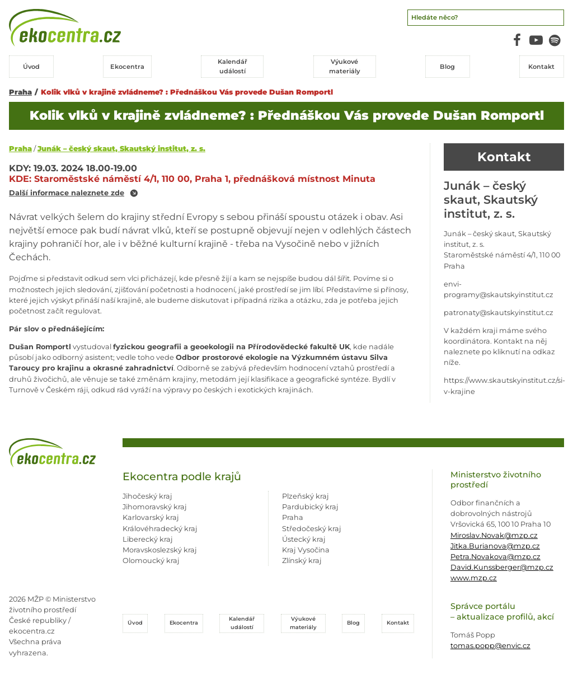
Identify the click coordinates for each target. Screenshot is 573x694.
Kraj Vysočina (306, 550)
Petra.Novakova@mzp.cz (495, 556)
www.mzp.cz (473, 578)
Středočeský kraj (311, 528)
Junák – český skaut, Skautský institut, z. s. (121, 148)
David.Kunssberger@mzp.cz (501, 567)
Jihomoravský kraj (155, 507)
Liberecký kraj (148, 539)
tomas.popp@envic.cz (490, 645)
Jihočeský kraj (147, 496)
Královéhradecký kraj (160, 528)
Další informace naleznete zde (66, 193)
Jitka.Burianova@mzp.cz (495, 546)
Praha (20, 92)
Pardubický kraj (310, 507)
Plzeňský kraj (305, 496)
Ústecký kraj (304, 539)
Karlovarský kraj (151, 517)
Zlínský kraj (302, 560)
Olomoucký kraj (151, 560)
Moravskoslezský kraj (160, 550)
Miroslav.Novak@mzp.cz (494, 535)
